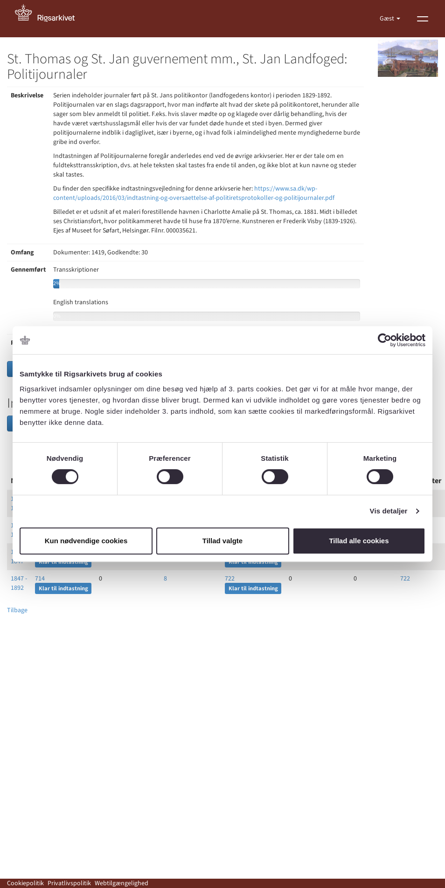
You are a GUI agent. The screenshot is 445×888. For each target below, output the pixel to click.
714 (40, 578)
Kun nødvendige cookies (86, 541)
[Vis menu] (422, 18)
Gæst (388, 18)
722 (230, 578)
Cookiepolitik (25, 883)
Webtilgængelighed (121, 883)
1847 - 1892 (19, 583)
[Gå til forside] (50, 18)
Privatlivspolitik (69, 883)
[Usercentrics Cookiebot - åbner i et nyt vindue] (384, 340)
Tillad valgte (222, 541)
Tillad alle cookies (359, 541)
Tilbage (17, 610)
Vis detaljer (389, 511)
